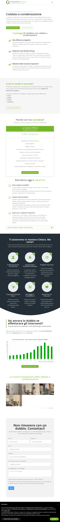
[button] (58, 504)
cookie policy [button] (7, 510)
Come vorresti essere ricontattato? (17, 461)
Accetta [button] (54, 519)
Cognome (33, 438)
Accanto (50, 408)
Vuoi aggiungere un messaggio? (16, 468)
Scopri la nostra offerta (13, 107)
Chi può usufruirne (27, 27)
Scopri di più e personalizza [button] (11, 519)
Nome (9, 438)
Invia (11, 488)
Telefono (10, 453)
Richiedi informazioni (13, 27)
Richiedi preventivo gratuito (30, 172)
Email (9, 446)
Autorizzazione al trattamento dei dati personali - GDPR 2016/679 (25, 479)
